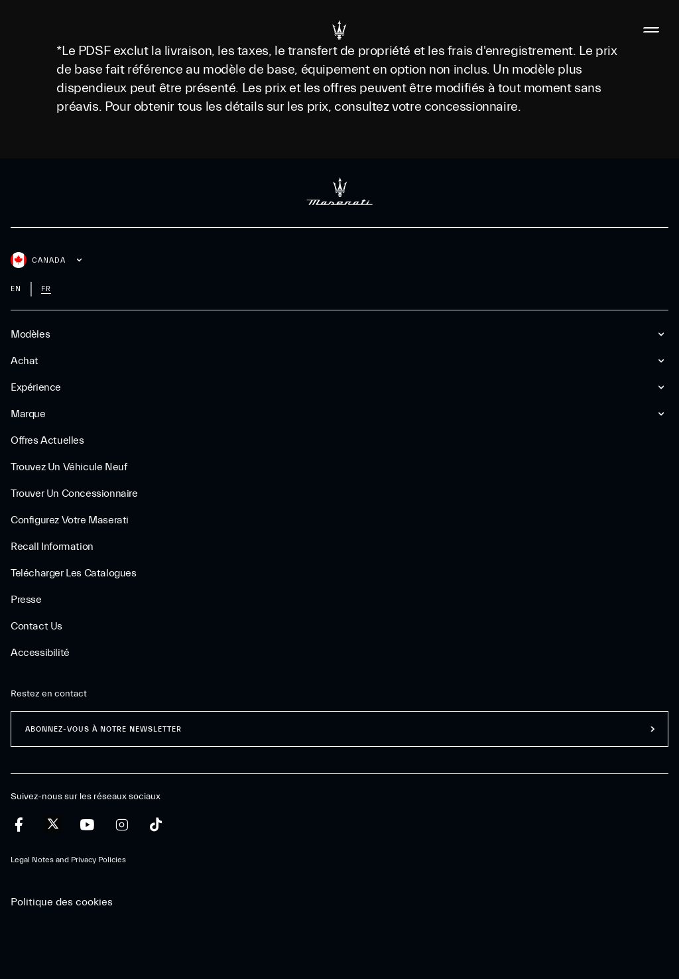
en (16, 289)
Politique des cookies (62, 902)
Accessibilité (40, 653)
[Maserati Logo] (339, 30)
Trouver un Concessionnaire (74, 493)
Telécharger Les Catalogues (74, 573)
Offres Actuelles (47, 440)
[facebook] (19, 824)
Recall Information (52, 547)
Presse (26, 600)
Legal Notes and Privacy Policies (68, 859)
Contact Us (36, 626)
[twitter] (53, 824)
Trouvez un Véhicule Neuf (69, 467)
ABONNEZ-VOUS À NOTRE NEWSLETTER (103, 729)
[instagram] (121, 825)
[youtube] (87, 824)
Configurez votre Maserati (70, 520)
